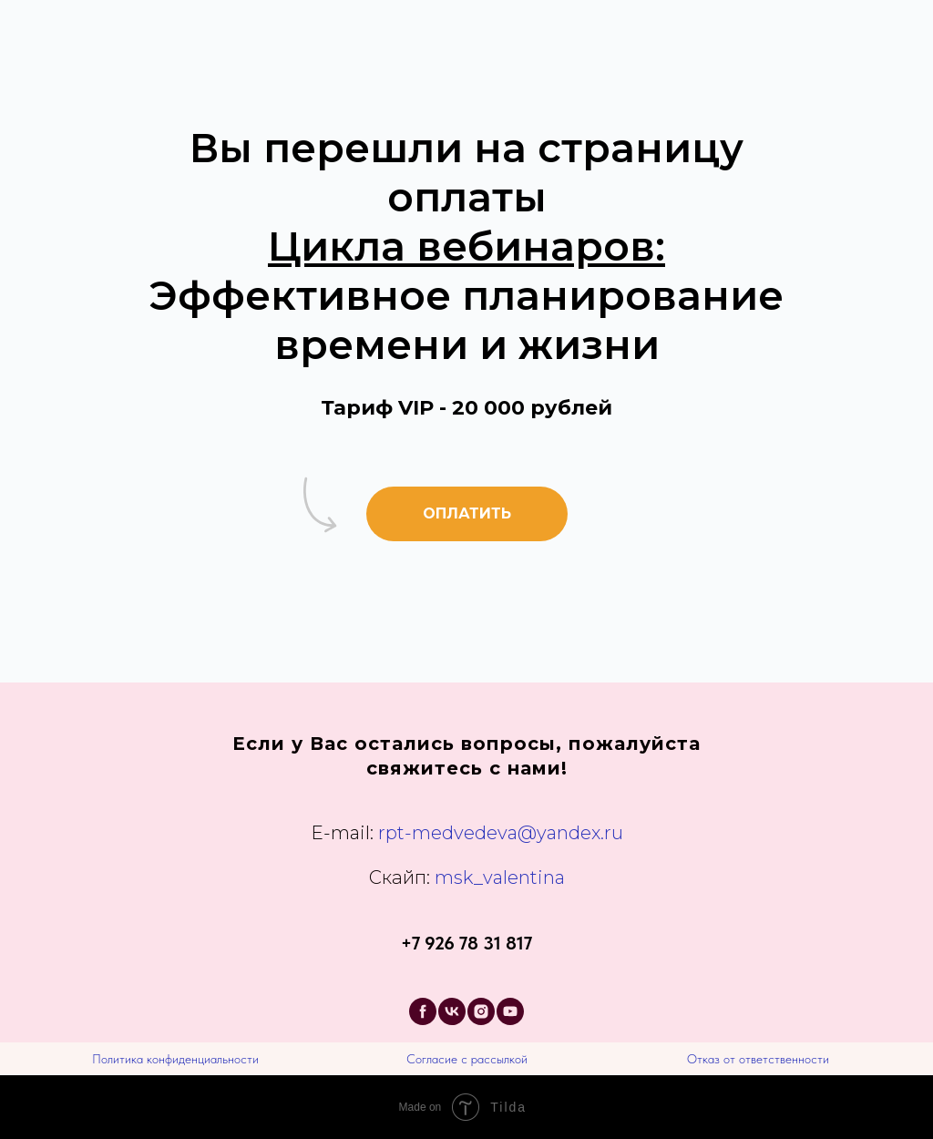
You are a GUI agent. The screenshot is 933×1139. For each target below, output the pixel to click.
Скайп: (399, 877)
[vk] (452, 1011)
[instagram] (481, 1011)
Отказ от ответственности (758, 1059)
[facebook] (422, 1011)
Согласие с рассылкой (467, 1059)
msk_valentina (497, 877)
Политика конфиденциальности (175, 1059)
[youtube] (510, 1011)
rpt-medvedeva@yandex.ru (500, 833)
